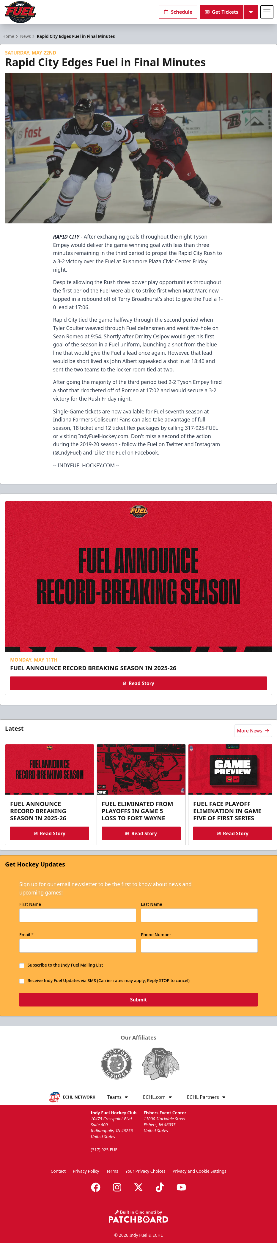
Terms (112, 1171)
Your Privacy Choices (145, 1171)
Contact (58, 1171)
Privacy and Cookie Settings (199, 1171)
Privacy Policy (86, 1171)
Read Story (138, 683)
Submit (138, 1000)
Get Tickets (221, 12)
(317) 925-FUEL (105, 1149)
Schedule (178, 12)
